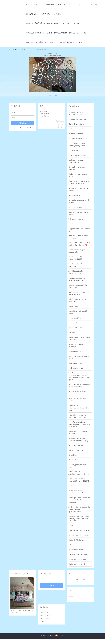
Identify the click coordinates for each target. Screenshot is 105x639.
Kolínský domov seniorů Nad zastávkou (78, 300)
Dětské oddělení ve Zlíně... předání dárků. (77, 400)
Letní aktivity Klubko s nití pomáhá (77, 312)
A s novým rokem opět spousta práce (76, 251)
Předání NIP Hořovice (76, 540)
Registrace (16, 128)
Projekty (79, 5)
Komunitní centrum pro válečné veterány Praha (76, 279)
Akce (70, 5)
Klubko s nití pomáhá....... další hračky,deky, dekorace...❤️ (79, 244)
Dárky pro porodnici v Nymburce (76, 345)
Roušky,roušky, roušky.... (77, 450)
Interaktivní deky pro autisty (78, 554)
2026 (83, 579)
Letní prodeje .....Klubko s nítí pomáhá (78, 189)
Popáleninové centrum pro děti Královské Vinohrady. (77, 416)
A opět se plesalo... (75, 150)
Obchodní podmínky (35, 33)
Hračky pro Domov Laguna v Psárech (78, 357)
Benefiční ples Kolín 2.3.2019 (78, 530)
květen (78, 579)
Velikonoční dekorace (76, 363)
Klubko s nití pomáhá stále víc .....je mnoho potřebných (79, 182)
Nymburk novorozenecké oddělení (77, 168)
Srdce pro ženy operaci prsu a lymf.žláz (78, 213)
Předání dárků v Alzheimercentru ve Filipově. (78, 473)
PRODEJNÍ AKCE (32, 14)
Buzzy (70, 526)
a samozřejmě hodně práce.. (78, 119)
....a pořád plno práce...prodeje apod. (79, 230)
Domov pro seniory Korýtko (78, 535)
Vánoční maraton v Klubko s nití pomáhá (78, 286)
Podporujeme (49, 5)
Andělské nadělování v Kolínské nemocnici (76, 272)
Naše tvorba (27, 50)
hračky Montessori (75, 207)
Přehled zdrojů (73, 596)
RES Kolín (71, 332)
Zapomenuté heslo (25, 128)
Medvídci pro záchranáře (77, 155)
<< (71, 579)
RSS (62, 636)
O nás (37, 5)
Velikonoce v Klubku (75, 219)
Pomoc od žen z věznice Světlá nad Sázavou (79, 338)
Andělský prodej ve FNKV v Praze (77, 466)
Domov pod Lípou (74, 318)
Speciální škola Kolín (75, 195)
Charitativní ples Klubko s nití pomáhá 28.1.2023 (78, 258)
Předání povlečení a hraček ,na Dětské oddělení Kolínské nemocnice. (79, 500)
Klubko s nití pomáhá (75, 328)
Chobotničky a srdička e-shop (70, 42)
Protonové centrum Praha (77, 138)
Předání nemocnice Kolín (77, 564)
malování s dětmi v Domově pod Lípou (78, 237)
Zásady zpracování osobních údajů (62, 33)
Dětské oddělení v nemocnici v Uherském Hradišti (79, 385)
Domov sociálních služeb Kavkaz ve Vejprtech (77, 393)
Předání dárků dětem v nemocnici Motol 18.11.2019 (48, 23)
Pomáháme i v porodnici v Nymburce (77, 432)
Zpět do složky (52, 95)
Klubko (77, 23)
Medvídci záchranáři (75, 368)
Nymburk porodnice (75, 134)
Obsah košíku (44, 116)
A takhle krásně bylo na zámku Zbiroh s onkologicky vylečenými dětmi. (79, 509)
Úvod (28, 5)
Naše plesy (72, 455)
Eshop (84, 33)
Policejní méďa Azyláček (76, 545)
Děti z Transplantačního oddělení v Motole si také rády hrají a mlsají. (79, 424)
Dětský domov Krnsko (76, 445)
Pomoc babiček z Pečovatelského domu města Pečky (78, 408)
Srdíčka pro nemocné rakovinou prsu (75, 161)
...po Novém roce (74, 224)
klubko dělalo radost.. (76, 124)
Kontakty (46, 14)
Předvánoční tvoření (75, 486)
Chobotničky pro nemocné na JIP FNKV (78, 175)
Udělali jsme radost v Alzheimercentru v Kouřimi (77, 492)
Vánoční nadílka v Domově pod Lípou (77, 265)
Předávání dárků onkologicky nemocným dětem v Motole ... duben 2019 (79, 518)
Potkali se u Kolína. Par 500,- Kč (39, 42)
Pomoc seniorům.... (75, 323)
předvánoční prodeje (75, 129)
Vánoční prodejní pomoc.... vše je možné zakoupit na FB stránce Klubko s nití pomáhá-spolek (79, 376)
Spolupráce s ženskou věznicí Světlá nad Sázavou (78, 293)
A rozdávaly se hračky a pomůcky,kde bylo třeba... (77, 144)
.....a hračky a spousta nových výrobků (78, 201)
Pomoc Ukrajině (74, 306)
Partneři (57, 14)
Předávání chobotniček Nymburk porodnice (76, 113)
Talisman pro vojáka (75, 550)
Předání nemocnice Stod (77, 559)
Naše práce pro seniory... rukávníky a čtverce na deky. (78, 439)
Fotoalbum (92, 5)
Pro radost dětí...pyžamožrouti (79, 351)
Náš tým (61, 5)
